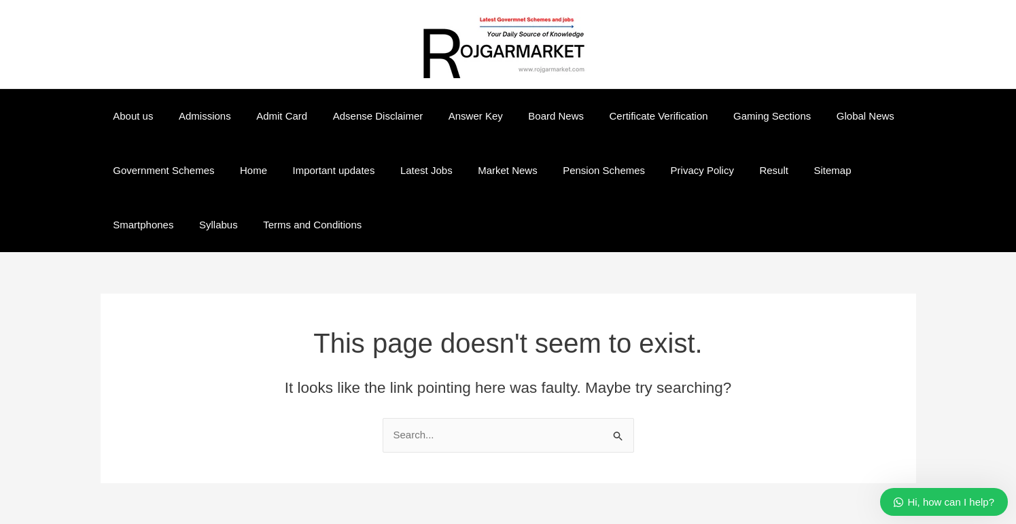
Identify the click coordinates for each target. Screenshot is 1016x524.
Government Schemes (161, 170)
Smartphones (858, 170)
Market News (484, 170)
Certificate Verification (625, 116)
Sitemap (789, 170)
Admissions (197, 116)
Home (246, 170)
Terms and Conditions (218, 224)
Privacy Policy (669, 170)
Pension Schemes (576, 170)
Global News (822, 116)
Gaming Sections (734, 116)
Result (735, 170)
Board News (528, 116)
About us (131, 116)
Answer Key (452, 116)
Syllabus (130, 224)
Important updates (321, 170)
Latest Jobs (409, 170)
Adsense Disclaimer (360, 116)
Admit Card (268, 116)
